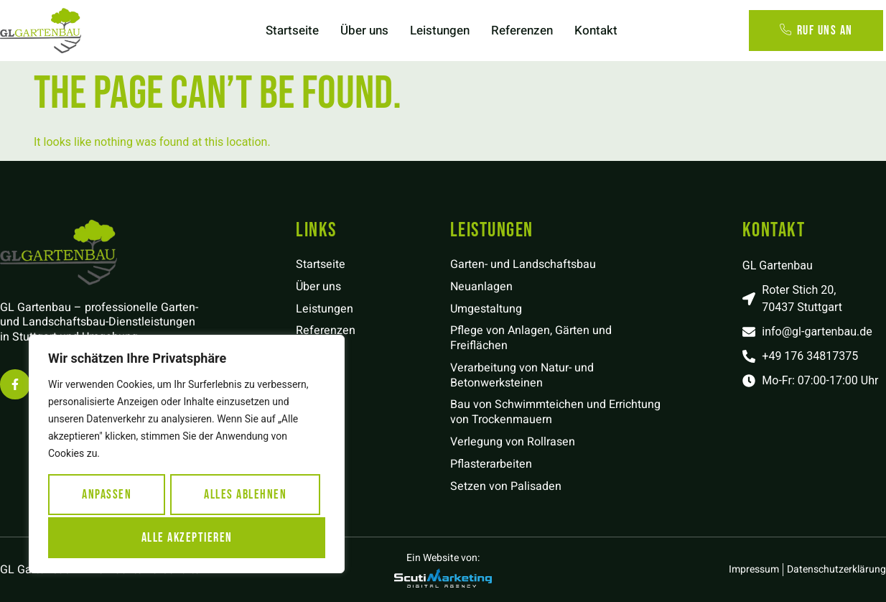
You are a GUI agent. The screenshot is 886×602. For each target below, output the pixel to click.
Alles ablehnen (245, 496)
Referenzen (522, 31)
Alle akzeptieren (187, 537)
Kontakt (595, 31)
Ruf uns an (816, 30)
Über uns (364, 31)
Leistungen (440, 31)
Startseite (292, 31)
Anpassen (106, 496)
